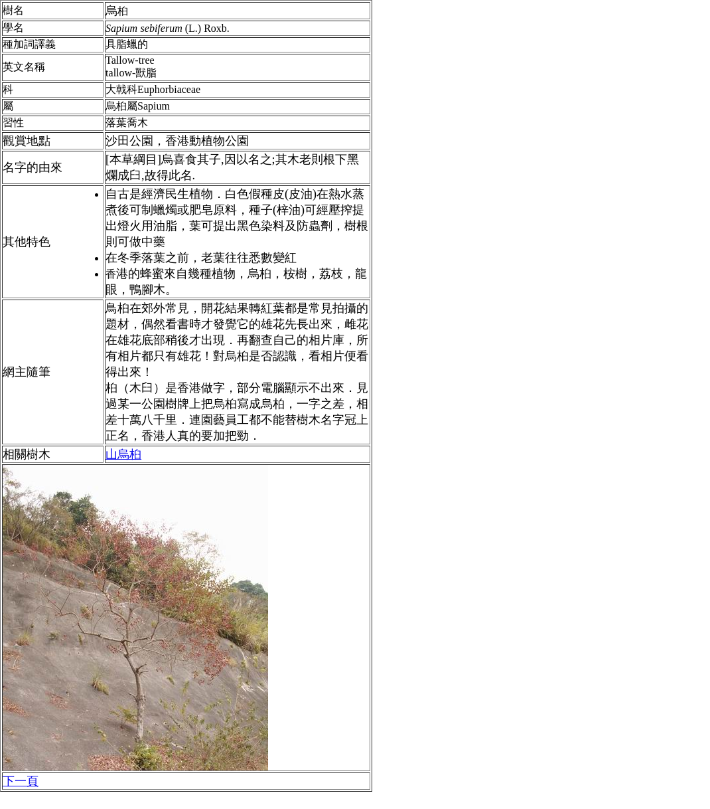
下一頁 (20, 781)
